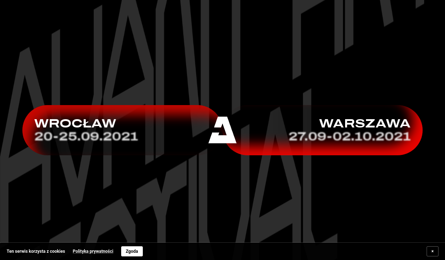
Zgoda (132, 251)
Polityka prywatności (93, 251)
